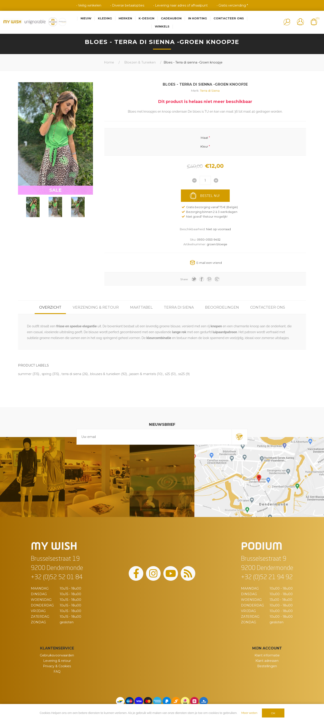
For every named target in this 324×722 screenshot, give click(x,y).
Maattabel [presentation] (141, 307)
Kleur (204, 146)
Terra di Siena (210, 90)
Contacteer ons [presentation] (267, 307)
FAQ (57, 672)
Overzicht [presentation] (50, 307)
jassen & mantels (142, 374)
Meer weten (249, 713)
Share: (184, 279)
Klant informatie (267, 655)
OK (273, 713)
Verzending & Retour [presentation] (96, 307)
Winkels (162, 26)
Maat (204, 137)
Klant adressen (267, 661)
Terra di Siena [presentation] (179, 307)
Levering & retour (57, 661)
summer (25, 374)
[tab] (50, 307)
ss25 (181, 374)
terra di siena (71, 374)
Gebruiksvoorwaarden (57, 655)
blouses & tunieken (105, 374)
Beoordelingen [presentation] (222, 307)
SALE (55, 190)
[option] (33, 207)
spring (46, 374)
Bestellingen (267, 666)
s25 (167, 374)
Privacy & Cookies (57, 666)
